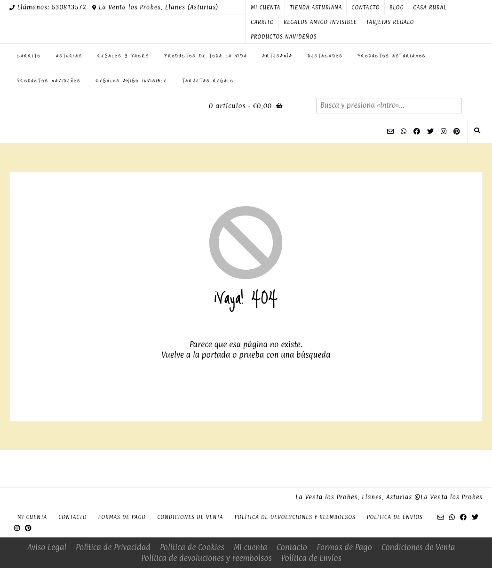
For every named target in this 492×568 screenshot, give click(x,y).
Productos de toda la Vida (206, 55)
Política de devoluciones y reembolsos (294, 517)
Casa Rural (429, 7)
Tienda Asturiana (316, 7)
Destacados (325, 55)
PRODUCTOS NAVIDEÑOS (284, 36)
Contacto (365, 7)
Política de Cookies (192, 547)
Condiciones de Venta (190, 517)
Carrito (262, 22)
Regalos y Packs (123, 55)
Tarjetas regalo (390, 22)
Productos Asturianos (392, 55)
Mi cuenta (265, 7)
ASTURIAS (69, 55)
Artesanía (277, 55)
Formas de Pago (122, 517)
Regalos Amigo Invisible (320, 22)
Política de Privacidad (113, 547)
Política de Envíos (395, 517)
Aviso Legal (47, 547)
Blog (396, 7)
